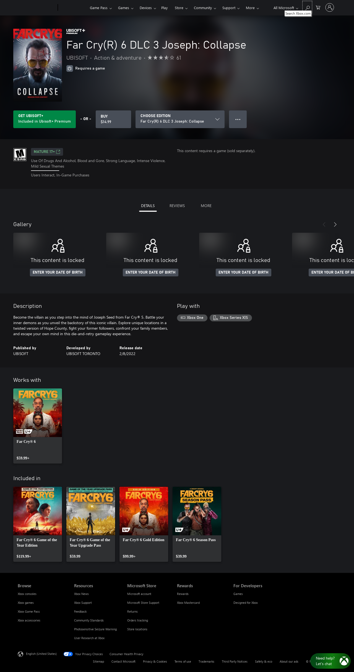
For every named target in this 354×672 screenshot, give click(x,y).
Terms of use (183, 661)
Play (164, 7)
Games (123, 7)
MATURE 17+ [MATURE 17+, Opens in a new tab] (47, 152)
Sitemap (98, 661)
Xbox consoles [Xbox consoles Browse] (27, 594)
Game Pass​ (99, 7)
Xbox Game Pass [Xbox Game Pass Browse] (29, 611)
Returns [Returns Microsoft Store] (132, 611)
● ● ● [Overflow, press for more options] (238, 119)
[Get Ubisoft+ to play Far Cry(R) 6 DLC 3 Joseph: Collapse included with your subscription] (44, 119)
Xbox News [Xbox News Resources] (81, 594)
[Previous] (324, 224)
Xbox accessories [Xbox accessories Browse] (29, 620)
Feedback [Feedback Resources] (80, 611)
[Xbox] (73, 7)
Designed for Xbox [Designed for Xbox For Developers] (245, 602)
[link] (37, 426)
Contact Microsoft (123, 661)
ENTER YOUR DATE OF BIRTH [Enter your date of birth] (58, 272)
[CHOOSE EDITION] (180, 119)
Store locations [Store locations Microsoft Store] (137, 629)
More (250, 7)
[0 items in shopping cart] (318, 7)
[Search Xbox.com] (307, 7)
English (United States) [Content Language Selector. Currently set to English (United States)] (41, 653)
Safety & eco (263, 661)
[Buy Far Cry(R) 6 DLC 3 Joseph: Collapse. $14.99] (113, 119)
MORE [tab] (206, 205)
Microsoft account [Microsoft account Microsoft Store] (139, 594)
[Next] (335, 224)
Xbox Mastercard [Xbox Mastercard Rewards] (188, 602)
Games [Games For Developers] (238, 594)
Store (179, 7)
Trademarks (206, 661)
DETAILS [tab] (148, 205)
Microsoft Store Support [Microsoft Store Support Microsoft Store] (143, 602)
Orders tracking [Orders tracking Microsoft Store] (137, 620)
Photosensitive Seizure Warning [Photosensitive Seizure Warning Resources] (95, 629)
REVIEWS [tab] (177, 205)
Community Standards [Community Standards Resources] (89, 620)
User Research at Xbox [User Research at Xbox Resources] (89, 638)
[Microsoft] (37, 7)
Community (203, 7)
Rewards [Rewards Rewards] (183, 594)
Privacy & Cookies (155, 661)
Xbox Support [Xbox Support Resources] (83, 602)
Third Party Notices (235, 661)
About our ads (289, 661)
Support (228, 7)
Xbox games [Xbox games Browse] (26, 602)
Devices (146, 7)
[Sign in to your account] (329, 7)
